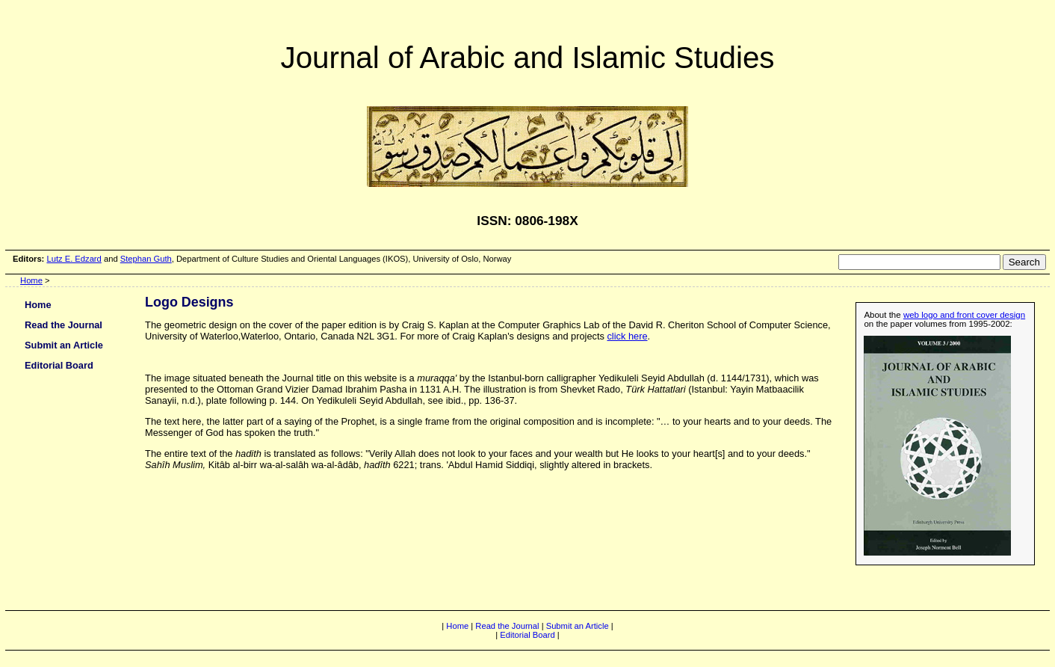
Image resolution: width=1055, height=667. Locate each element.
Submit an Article (64, 345)
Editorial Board (59, 365)
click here (627, 336)
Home (31, 280)
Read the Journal (63, 325)
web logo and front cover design (964, 314)
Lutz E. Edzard (73, 258)
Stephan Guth (146, 258)
